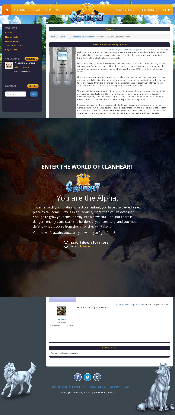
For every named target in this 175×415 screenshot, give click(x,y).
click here (82, 246)
